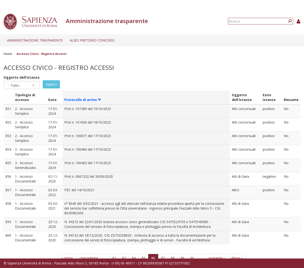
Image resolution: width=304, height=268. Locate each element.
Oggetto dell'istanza (21, 77)
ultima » (237, 258)
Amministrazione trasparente (35, 40)
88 (173, 258)
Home (8, 54)
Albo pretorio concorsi (92, 40)
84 (134, 258)
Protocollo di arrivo (82, 99)
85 (143, 258)
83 (124, 258)
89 (182, 258)
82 (114, 258)
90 (192, 258)
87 (163, 258)
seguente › (217, 258)
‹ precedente (88, 258)
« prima (67, 258)
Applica (51, 84)
